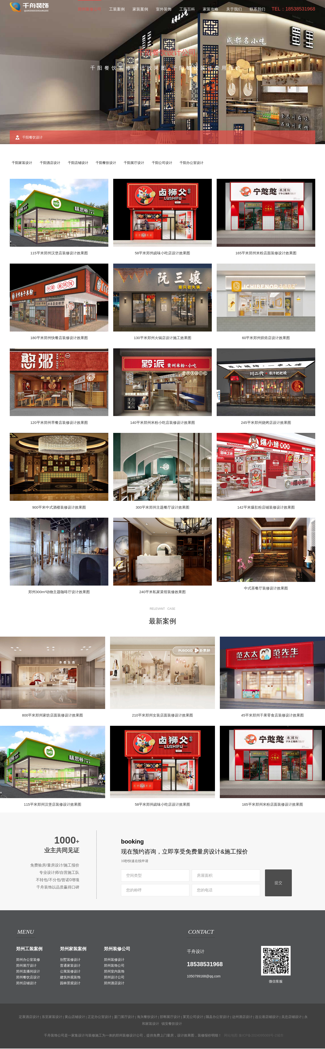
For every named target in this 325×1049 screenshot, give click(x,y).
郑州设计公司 (114, 978)
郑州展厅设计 (26, 966)
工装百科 (187, 9)
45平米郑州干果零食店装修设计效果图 (272, 716)
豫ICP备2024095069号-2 (258, 1036)
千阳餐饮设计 (109, 163)
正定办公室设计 (100, 1017)
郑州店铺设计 (26, 983)
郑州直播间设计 (28, 972)
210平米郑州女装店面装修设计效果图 (162, 716)
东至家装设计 (52, 1017)
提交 (278, 883)
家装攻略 (210, 9)
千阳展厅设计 (137, 163)
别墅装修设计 (70, 960)
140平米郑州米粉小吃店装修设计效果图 (162, 423)
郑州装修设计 (114, 960)
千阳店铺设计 (80, 163)
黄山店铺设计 (75, 1017)
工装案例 (117, 9)
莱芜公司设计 (193, 1017)
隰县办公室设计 (218, 1017)
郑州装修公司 (89, 9)
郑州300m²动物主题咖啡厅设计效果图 (59, 592)
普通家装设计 (70, 966)
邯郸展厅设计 (170, 1017)
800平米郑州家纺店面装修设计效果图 (52, 716)
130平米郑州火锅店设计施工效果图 (162, 338)
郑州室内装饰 (114, 972)
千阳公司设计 (166, 163)
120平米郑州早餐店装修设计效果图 (59, 423)
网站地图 (231, 1036)
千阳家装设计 (22, 163)
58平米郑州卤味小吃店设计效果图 (162, 253)
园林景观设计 (70, 983)
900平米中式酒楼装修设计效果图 (59, 508)
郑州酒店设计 (114, 983)
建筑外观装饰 (70, 978)
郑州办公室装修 (28, 960)
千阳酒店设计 (51, 163)
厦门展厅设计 (124, 1017)
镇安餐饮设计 (172, 1024)
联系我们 (257, 9)
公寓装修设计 (70, 972)
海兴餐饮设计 (147, 1017)
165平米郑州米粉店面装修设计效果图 (265, 253)
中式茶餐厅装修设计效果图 (266, 589)
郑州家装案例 (73, 949)
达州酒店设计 (242, 1017)
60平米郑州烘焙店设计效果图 (266, 338)
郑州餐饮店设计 (28, 978)
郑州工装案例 (29, 949)
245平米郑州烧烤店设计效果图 (266, 423)
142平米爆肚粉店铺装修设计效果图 (266, 508)
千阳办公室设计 (197, 163)
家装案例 (140, 9)
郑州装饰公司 (114, 966)
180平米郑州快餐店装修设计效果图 (59, 338)
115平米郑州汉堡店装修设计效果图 (59, 253)
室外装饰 (164, 9)
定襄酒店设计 (29, 1017)
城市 (280, 1036)
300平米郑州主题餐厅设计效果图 (162, 508)
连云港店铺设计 (267, 1017)
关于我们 (234, 9)
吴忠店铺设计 (291, 1017)
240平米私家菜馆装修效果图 (162, 592)
